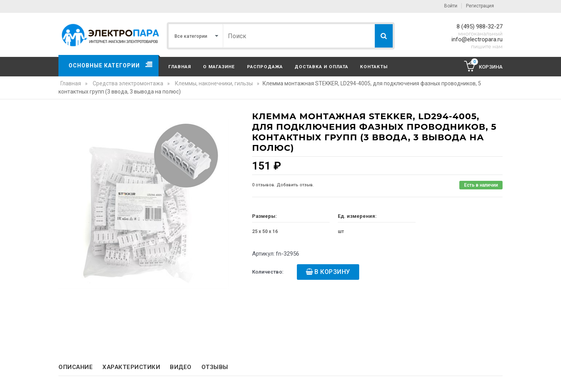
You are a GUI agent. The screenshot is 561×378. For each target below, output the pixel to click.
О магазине (219, 66)
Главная (179, 66)
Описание (75, 367)
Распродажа (265, 66)
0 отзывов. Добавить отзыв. (283, 184)
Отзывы (214, 367)
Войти (450, 6)
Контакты (374, 66)
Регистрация (480, 6)
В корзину (332, 272)
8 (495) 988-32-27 (480, 26)
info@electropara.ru (477, 39)
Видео (181, 367)
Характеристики (131, 367)
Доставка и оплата (321, 66)
